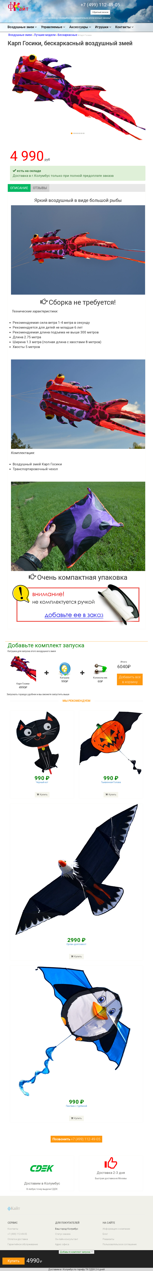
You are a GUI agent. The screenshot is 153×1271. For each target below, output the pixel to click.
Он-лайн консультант (66, 1239)
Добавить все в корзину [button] (130, 679)
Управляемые (53, 27)
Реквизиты (108, 1239)
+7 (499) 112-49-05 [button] (76, 1139)
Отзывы (40, 188)
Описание (19, 188)
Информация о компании (116, 1229)
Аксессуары (80, 27)
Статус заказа (62, 1234)
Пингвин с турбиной (76, 1106)
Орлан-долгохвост (76, 944)
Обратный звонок (100, 12)
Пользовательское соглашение (120, 1244)
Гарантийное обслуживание (23, 1244)
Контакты (124, 27)
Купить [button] (13, 1261)
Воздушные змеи (22, 27)
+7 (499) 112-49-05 (100, 4)
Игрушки (103, 27)
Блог (105, 1234)
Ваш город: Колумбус (66, 1229)
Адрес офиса (62, 1244)
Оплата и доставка (18, 1239)
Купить (76, 956)
